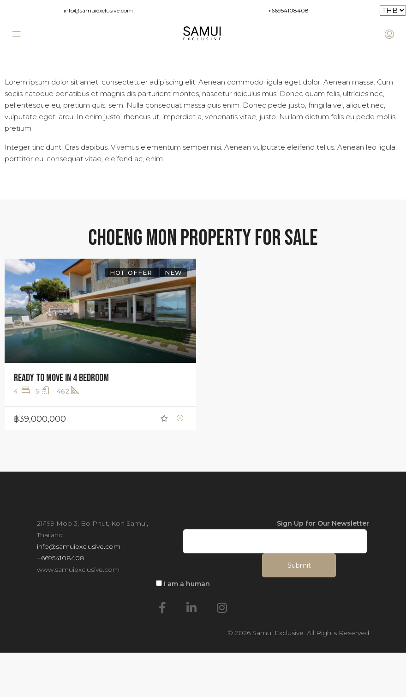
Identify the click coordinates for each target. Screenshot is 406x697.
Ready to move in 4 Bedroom (61, 378)
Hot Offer (132, 272)
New (173, 272)
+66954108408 (288, 10)
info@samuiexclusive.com (98, 10)
